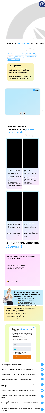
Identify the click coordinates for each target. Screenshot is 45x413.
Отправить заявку (23, 357)
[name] (22, 344)
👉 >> (25, 302)
